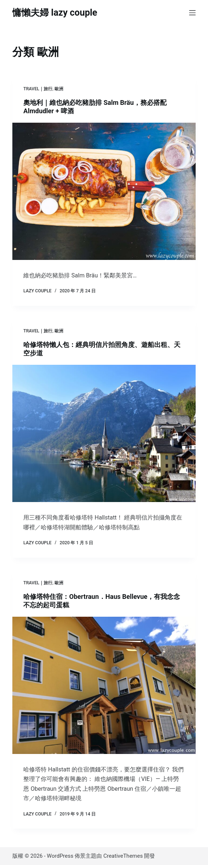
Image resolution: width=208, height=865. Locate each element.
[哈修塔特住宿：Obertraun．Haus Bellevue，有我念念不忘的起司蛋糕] (103, 685)
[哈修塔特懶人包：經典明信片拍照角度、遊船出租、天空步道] (103, 433)
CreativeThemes (123, 856)
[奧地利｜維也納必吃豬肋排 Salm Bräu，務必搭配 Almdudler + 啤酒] (103, 191)
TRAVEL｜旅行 (37, 88)
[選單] (192, 12)
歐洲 (59, 88)
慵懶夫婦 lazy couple (54, 12)
